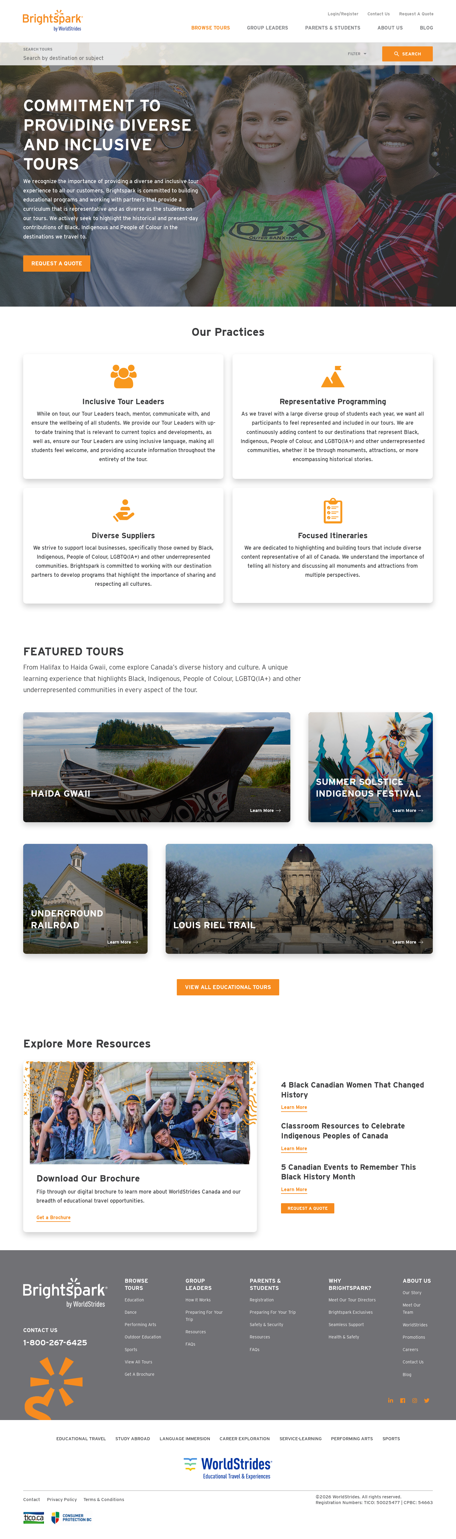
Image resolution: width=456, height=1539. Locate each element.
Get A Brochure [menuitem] (140, 1380)
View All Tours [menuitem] (138, 1368)
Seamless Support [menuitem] (346, 1330)
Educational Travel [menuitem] (81, 1445)
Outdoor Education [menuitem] (143, 1343)
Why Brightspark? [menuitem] (350, 1290)
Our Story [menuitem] (412, 1299)
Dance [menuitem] (131, 1318)
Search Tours (37, 49)
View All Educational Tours (228, 990)
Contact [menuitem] (31, 1505)
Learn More (294, 1112)
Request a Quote (308, 1212)
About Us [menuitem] (390, 28)
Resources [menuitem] (196, 1337)
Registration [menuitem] (262, 1305)
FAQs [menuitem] (190, 1350)
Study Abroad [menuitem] (132, 1445)
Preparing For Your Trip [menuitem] (204, 1322)
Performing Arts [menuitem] (140, 1330)
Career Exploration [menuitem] (245, 1445)
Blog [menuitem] (426, 28)
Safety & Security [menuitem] (266, 1330)
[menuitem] (390, 1406)
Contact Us (40, 1336)
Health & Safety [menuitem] (344, 1343)
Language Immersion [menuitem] (185, 1445)
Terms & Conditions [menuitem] (103, 1505)
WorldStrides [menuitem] (415, 1330)
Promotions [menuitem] (414, 1343)
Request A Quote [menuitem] (416, 13)
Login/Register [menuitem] (342, 13)
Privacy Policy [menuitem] (62, 1505)
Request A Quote (57, 263)
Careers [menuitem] (410, 1355)
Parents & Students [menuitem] (332, 28)
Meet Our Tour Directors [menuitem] (352, 1305)
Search (411, 54)
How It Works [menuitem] (198, 1305)
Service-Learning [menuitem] (301, 1445)
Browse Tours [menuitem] (210, 28)
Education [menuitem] (134, 1305)
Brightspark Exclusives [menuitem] (351, 1318)
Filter (354, 54)
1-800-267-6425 (55, 1348)
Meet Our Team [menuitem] (412, 1315)
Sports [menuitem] (131, 1355)
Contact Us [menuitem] (378, 13)
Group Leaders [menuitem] (267, 28)
